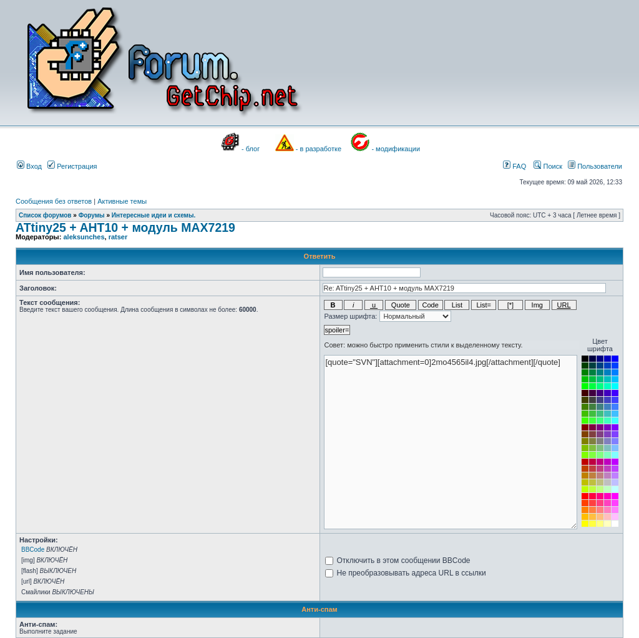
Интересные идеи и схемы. (154, 215)
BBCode (32, 549)
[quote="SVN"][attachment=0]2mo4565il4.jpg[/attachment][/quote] (450, 442)
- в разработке (318, 148)
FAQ (514, 166)
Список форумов (45, 215)
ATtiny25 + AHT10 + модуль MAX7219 (125, 227)
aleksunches (83, 237)
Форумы (92, 215)
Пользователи (595, 166)
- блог (250, 148)
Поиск (548, 166)
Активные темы (122, 201)
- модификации (395, 148)
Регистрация (72, 166)
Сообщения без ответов (54, 201)
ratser (118, 237)
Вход (29, 166)
